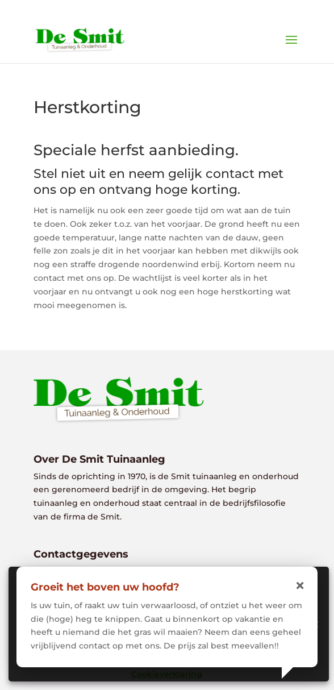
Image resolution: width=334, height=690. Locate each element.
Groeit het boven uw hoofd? (105, 587)
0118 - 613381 (173, 9)
